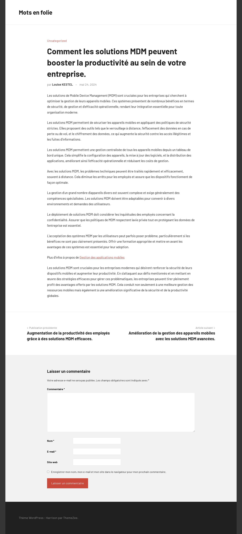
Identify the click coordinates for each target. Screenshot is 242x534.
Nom (50, 440)
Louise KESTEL (62, 84)
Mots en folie (36, 12)
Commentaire (56, 389)
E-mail (51, 451)
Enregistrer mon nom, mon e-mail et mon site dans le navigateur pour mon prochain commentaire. (108, 471)
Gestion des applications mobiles (102, 257)
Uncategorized (57, 40)
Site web (52, 462)
